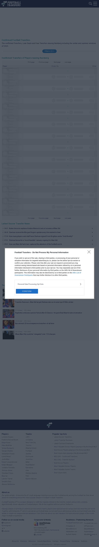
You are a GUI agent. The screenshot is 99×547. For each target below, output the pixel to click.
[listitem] (49, 284)
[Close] (89, 252)
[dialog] (49, 273)
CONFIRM (26, 291)
